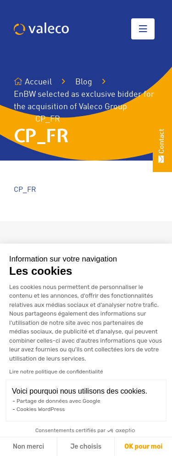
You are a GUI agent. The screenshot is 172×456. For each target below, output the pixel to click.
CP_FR (25, 190)
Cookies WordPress (41, 409)
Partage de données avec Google (58, 401)
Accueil (33, 82)
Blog (83, 82)
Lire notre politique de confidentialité (56, 371)
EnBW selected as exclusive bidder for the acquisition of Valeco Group (84, 100)
